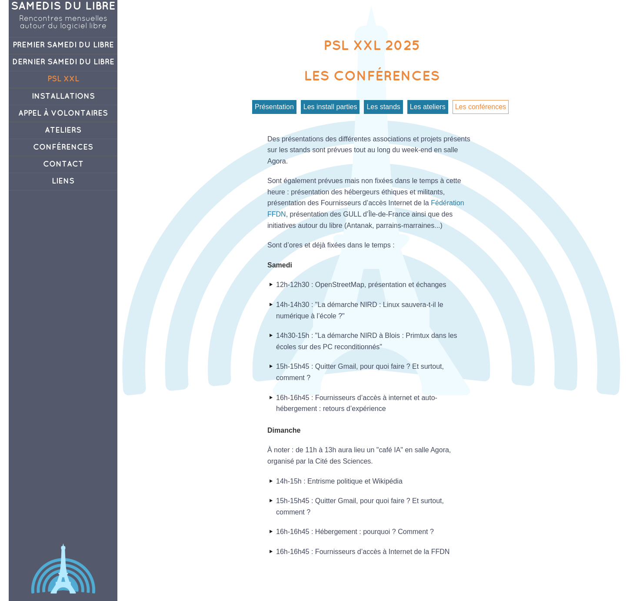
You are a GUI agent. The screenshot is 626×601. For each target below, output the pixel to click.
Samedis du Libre (63, 6)
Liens (63, 181)
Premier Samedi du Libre (63, 45)
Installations (63, 96)
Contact (63, 164)
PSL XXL (63, 79)
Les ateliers (428, 106)
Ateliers (63, 130)
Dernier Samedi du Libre (63, 62)
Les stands (383, 106)
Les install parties (330, 106)
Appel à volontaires (63, 113)
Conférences (63, 147)
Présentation (274, 106)
